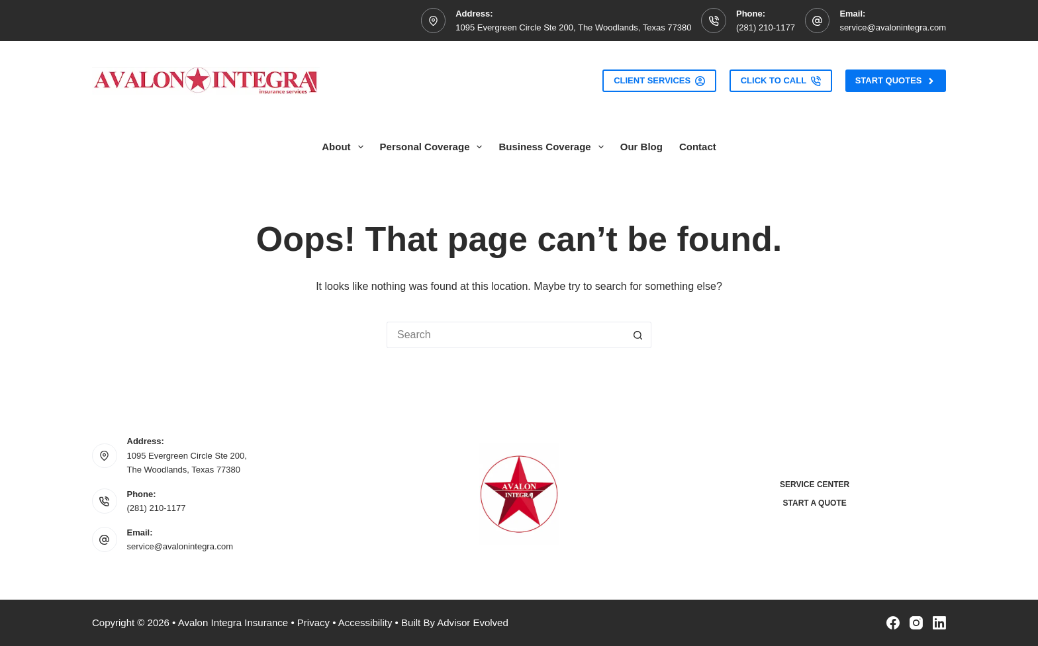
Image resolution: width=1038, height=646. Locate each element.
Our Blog (641, 146)
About (345, 147)
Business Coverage (553, 147)
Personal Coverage (434, 147)
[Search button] (638, 335)
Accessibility (365, 622)
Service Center (814, 484)
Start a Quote (815, 503)
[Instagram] (916, 622)
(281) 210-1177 (765, 27)
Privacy (313, 622)
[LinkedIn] (939, 622)
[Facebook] (893, 622)
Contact (697, 146)
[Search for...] (506, 335)
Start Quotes (895, 80)
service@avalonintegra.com (892, 27)
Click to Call (781, 80)
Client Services (659, 80)
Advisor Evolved (472, 622)
